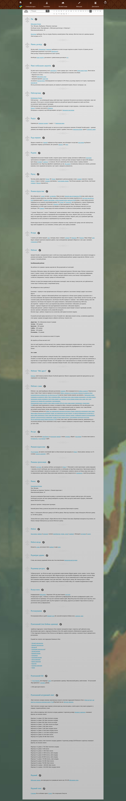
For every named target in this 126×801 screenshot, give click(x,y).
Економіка (47, 4)
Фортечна (33, 34)
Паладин (34, 663)
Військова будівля (36, 24)
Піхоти (33, 108)
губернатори (41, 49)
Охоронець (35, 655)
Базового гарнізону (80, 712)
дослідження (41, 438)
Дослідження (34, 452)
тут (67, 57)
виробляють (46, 436)
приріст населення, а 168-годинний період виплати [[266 (60, 200)
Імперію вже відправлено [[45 (73, 196)
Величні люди (63, 4)
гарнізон (45, 162)
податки (67, 436)
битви (47, 179)
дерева (62, 534)
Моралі (39, 183)
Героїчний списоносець (38, 649)
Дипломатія (95, 4)
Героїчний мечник (37, 657)
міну (59, 547)
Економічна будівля (36, 486)
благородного (41, 80)
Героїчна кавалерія (37, 665)
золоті (89, 534)
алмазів (42, 208)
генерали (48, 49)
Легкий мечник (36, 651)
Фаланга (34, 647)
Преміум (56, 204)
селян (38, 547)
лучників (39, 162)
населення (81, 142)
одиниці (79, 179)
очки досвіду (40, 57)
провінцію (79, 473)
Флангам (74, 238)
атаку (49, 680)
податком (83, 534)
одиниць (33, 183)
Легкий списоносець (37, 643)
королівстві (34, 83)
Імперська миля (60, 123)
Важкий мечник (36, 653)
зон (49, 238)
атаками (47, 181)
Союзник (33, 793)
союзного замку (91, 129)
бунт (67, 144)
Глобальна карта (30, 4)
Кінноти (50, 108)
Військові (79, 4)
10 (105, 2)
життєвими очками (63, 181)
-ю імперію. (53, 196)
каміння (71, 534)
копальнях (53, 436)
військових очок (41, 76)
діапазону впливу (43, 123)
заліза (66, 534)
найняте (39, 534)
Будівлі (62, 202)
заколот (61, 144)
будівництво (34, 438)
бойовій (49, 616)
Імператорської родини (70, 560)
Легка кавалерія (36, 659)
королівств (54, 70)
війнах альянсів (83, 391)
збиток (33, 181)
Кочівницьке (34, 98)
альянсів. (63, 391)
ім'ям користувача (82, 70)
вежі (82, 616)
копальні (45, 534)
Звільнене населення (68, 110)
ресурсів (85, 198)
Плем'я (40, 98)
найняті (52, 547)
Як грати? (67, 164)
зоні (53, 616)
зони (93, 238)
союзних (42, 682)
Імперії (45, 142)
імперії (58, 436)
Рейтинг (33, 376)
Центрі (82, 238)
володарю (89, 157)
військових (43, 594)
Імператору (54, 51)
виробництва (56, 534)
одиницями (34, 242)
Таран (33, 667)
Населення (34, 534)
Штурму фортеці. (69, 702)
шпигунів (45, 78)
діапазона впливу (77, 129)
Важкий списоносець (37, 645)
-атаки (42, 196)
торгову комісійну (41, 454)
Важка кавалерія (36, 661)
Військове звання (35, 780)
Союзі (50, 793)
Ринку (75, 452)
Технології (68, 202)
